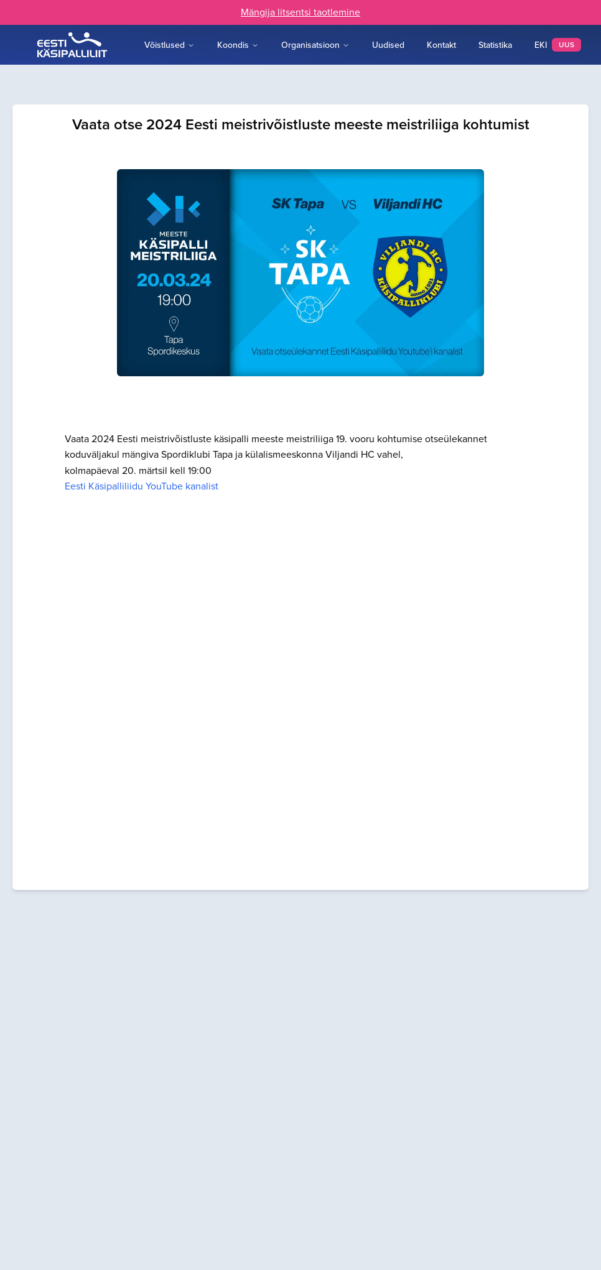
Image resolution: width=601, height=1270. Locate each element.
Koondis (238, 45)
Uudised (388, 45)
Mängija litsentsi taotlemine (300, 12)
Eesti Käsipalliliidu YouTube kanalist (141, 486)
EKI (557, 45)
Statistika (495, 45)
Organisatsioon (315, 45)
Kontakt (441, 45)
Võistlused (169, 45)
